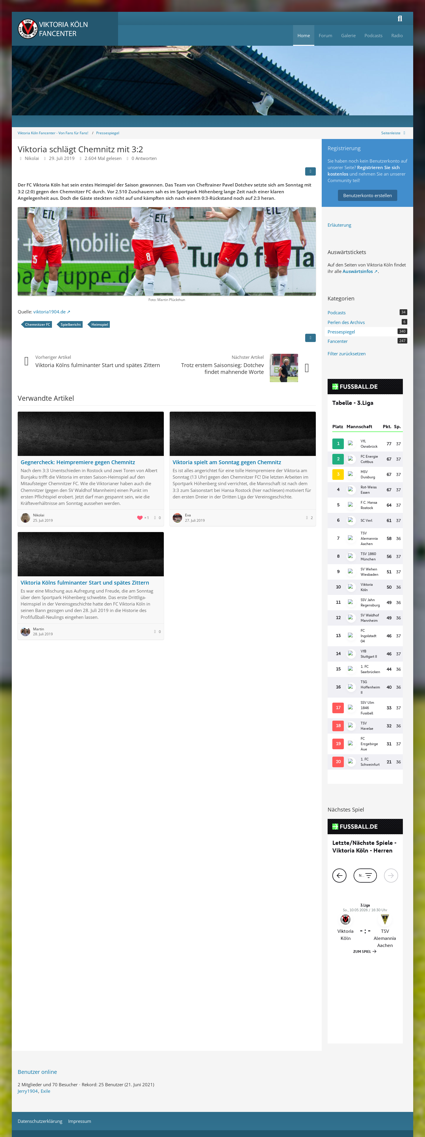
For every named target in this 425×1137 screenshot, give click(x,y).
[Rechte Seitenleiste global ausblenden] (394, 132)
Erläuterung (339, 225)
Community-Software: (212, 1051)
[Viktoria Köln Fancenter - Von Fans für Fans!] (65, 29)
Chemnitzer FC (37, 324)
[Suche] (400, 18)
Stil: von (213, 1061)
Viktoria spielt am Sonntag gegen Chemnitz (227, 462)
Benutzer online (37, 983)
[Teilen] (310, 171)
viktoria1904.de (49, 312)
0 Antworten (144, 158)
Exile (45, 1003)
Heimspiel (99, 324)
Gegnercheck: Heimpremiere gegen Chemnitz (78, 462)
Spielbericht (71, 324)
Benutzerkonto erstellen (367, 195)
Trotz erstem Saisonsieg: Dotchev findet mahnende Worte (222, 368)
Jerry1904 (28, 1003)
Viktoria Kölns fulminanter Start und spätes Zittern (97, 365)
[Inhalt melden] (310, 338)
